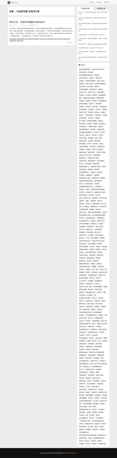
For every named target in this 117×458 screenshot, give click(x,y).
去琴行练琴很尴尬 (84, 223)
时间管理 (94, 95)
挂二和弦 (95, 401)
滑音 (97, 269)
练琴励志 (81, 95)
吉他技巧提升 (89, 306)
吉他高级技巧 (103, 106)
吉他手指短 (82, 295)
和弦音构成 (82, 123)
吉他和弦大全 (29, 39)
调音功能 (81, 395)
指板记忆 (100, 121)
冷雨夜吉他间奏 (83, 249)
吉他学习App (90, 303)
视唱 (104, 292)
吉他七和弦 (82, 86)
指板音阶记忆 (94, 206)
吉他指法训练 (100, 129)
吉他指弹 (89, 123)
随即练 (97, 372)
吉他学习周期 (99, 375)
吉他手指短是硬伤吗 (100, 83)
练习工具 (103, 203)
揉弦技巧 (100, 149)
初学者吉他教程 (83, 278)
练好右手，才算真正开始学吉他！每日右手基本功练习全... (93, 13)
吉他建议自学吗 (98, 318)
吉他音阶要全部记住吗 (85, 312)
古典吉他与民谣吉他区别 (86, 181)
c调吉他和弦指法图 (84, 266)
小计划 (87, 238)
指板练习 (91, 78)
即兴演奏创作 (83, 426)
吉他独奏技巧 (83, 355)
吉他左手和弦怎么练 (84, 241)
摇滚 (102, 358)
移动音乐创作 (89, 183)
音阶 (87, 415)
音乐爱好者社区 (83, 372)
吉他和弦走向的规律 (84, 298)
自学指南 (104, 395)
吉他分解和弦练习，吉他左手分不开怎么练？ (91, 48)
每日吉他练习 (99, 303)
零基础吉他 (94, 223)
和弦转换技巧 (21, 39)
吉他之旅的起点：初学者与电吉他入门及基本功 (92, 34)
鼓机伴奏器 (89, 358)
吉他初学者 (51, 39)
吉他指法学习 (89, 301)
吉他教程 (96, 306)
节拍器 (90, 438)
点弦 (80, 366)
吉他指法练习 (83, 332)
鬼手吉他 (90, 289)
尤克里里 (100, 223)
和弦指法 (98, 258)
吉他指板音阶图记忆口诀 (86, 186)
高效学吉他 (100, 255)
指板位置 (81, 429)
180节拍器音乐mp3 (90, 252)
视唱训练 (90, 169)
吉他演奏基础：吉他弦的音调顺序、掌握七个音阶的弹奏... (93, 39)
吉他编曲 (93, 266)
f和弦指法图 (43, 39)
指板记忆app (82, 152)
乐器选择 (91, 249)
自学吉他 (81, 415)
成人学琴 (96, 132)
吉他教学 (103, 306)
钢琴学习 (91, 338)
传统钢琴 (102, 238)
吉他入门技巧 (100, 81)
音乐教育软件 (83, 118)
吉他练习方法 (103, 401)
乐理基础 (81, 101)
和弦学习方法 (92, 92)
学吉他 (81, 441)
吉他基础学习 (89, 175)
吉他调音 (81, 106)
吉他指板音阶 (102, 95)
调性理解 (95, 403)
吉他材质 (81, 269)
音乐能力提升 (93, 89)
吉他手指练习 (95, 386)
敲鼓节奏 (95, 261)
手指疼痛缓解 (83, 398)
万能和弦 (93, 309)
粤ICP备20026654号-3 (71, 453)
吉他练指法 (91, 343)
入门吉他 (88, 386)
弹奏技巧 (96, 86)
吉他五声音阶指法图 (84, 69)
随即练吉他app (83, 352)
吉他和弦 (100, 298)
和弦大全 (81, 183)
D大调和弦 (86, 206)
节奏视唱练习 (100, 218)
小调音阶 (104, 115)
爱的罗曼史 (97, 141)
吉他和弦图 (13, 40)
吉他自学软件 (100, 146)
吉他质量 (100, 412)
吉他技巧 (37, 39)
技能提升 (81, 201)
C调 (95, 295)
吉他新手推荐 (83, 438)
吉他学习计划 (83, 112)
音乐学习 (94, 298)
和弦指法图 (90, 232)
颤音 (90, 286)
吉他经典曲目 (97, 155)
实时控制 (93, 441)
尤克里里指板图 (87, 403)
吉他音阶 (88, 378)
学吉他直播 (88, 163)
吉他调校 (93, 221)
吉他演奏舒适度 (92, 275)
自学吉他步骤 (99, 235)
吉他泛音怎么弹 (102, 272)
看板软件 (81, 292)
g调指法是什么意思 (99, 192)
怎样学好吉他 (103, 198)
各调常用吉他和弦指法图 (97, 189)
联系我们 (106, 2)
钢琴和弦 (98, 249)
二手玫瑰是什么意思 (84, 421)
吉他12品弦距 (83, 389)
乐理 (80, 309)
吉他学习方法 (94, 361)
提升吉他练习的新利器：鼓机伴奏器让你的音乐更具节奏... (93, 24)
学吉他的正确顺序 (92, 121)
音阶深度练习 (91, 152)
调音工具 (88, 135)
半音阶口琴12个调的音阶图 (96, 352)
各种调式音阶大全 (93, 332)
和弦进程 (81, 386)
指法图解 (90, 138)
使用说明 (99, 2)
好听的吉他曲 (83, 289)
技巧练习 (91, 418)
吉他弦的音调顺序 (91, 81)
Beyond (81, 163)
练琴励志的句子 (89, 423)
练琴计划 (91, 278)
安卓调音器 (91, 375)
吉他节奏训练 (98, 229)
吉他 (80, 403)
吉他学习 (98, 278)
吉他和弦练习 (89, 283)
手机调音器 (96, 358)
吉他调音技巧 (90, 226)
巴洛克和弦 (101, 266)
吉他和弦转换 (95, 203)
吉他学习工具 (83, 326)
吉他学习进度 (83, 318)
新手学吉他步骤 (83, 246)
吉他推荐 (98, 369)
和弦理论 (94, 101)
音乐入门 (81, 369)
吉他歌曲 (91, 209)
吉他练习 (97, 118)
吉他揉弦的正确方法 (84, 409)
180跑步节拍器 (92, 126)
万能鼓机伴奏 (89, 346)
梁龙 (92, 363)
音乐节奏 (81, 229)
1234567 (89, 143)
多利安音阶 (91, 326)
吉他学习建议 (83, 138)
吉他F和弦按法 (59, 39)
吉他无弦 (103, 381)
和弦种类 (99, 243)
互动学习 (96, 283)
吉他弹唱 (94, 412)
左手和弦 (81, 192)
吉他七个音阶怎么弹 (84, 198)
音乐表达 (88, 321)
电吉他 (98, 415)
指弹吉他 (94, 272)
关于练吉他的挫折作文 (98, 421)
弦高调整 (88, 429)
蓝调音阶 (102, 178)
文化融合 (102, 112)
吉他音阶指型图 (83, 89)
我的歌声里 (99, 78)
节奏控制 (90, 112)
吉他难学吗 (95, 198)
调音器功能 (86, 309)
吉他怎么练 (99, 338)
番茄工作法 (97, 232)
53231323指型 (83, 406)
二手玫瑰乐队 (98, 186)
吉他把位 (93, 172)
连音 (106, 315)
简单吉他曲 (82, 143)
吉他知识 (91, 2)
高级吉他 (99, 309)
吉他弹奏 (90, 281)
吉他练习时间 (83, 235)
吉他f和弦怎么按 (90, 369)
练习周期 (88, 95)
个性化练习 (101, 409)
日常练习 (88, 443)
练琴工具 (94, 149)
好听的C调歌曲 (83, 103)
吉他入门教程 (92, 406)
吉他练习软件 (83, 343)
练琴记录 (97, 195)
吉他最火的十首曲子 (93, 158)
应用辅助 (81, 443)
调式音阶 (99, 252)
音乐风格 (100, 389)
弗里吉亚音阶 (90, 258)
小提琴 (87, 189)
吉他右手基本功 (83, 78)
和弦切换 (91, 195)
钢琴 (80, 98)
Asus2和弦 (95, 335)
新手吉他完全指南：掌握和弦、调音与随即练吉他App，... (92, 52)
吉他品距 (81, 83)
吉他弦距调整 (92, 355)
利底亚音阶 (92, 255)
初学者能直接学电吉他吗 (86, 75)
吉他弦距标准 (83, 169)
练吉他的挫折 (83, 109)
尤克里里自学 (83, 72)
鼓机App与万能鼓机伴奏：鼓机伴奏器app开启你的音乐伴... (93, 18)
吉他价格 (81, 81)
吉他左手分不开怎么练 (98, 69)
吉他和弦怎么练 (102, 392)
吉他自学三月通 (83, 286)
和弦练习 (100, 126)
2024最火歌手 (83, 126)
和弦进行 (95, 143)
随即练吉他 (13, 39)
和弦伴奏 (104, 246)
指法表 (96, 426)
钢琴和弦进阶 (100, 98)
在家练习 (99, 441)
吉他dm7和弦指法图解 (94, 212)
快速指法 (81, 283)
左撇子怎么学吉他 (102, 323)
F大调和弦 (67, 39)
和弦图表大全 (83, 158)
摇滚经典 (93, 129)
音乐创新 (81, 306)
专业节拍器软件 (91, 383)
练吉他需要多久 (102, 101)
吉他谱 (89, 412)
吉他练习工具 (103, 269)
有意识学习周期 (100, 152)
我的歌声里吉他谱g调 (89, 98)
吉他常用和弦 (100, 92)
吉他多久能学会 (83, 255)
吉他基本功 (100, 383)
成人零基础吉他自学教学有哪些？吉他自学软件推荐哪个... (93, 58)
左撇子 (87, 201)
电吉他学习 (102, 123)
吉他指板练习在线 (96, 166)
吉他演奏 (96, 301)
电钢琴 (105, 338)
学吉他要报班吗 (83, 418)
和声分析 (98, 209)
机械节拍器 (82, 381)
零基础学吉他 (102, 443)
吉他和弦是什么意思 (84, 178)
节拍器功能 (97, 115)
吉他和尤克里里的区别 (85, 401)
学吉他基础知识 (83, 338)
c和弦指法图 (95, 178)
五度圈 (89, 341)
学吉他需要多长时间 (91, 315)
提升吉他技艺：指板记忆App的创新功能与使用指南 (93, 44)
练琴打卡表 (104, 321)
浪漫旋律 (88, 101)
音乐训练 (88, 149)
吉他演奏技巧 (83, 275)
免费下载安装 (98, 181)
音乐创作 (94, 135)
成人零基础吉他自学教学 (98, 215)
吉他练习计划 (100, 221)
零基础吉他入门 (102, 435)
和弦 (99, 341)
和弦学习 (88, 272)
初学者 (104, 166)
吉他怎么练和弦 (102, 329)
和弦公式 (99, 201)
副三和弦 (90, 426)
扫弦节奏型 (90, 86)
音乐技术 (86, 441)
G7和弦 (81, 423)
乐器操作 (91, 372)
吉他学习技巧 (83, 212)
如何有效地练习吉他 (84, 215)
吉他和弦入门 (87, 366)
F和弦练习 (20, 40)
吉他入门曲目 (89, 83)
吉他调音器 (82, 232)
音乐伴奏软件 (100, 161)
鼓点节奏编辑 (92, 243)
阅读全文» (70, 42)
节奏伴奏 (90, 72)
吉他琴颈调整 (89, 395)
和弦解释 (81, 272)
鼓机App (81, 252)
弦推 (80, 206)
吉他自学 (91, 103)
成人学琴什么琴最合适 (100, 363)
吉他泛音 (81, 135)
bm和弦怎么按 (96, 378)
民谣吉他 (81, 335)
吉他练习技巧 (83, 243)
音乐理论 (96, 183)
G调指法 (93, 263)
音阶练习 (88, 203)
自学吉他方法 (103, 206)
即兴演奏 (102, 403)
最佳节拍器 (99, 343)
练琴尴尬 (81, 175)
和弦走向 (81, 238)
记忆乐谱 (81, 378)
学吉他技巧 (91, 109)
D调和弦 (95, 123)
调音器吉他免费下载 (84, 323)
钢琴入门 (81, 115)
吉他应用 (88, 106)
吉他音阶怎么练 (92, 389)
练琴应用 (81, 392)
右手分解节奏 (99, 418)
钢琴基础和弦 (92, 161)
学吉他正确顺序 (97, 286)
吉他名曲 (104, 341)
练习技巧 (94, 341)
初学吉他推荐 (98, 346)
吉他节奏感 (95, 349)
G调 (93, 269)
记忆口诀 (81, 321)
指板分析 (97, 423)
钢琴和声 (96, 169)
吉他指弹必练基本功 (98, 438)
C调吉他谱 (104, 398)
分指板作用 (82, 258)
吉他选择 (88, 269)
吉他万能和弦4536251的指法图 (87, 435)
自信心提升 (95, 106)
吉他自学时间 (83, 141)
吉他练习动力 (89, 229)
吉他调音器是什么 (84, 166)
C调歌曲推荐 (100, 355)
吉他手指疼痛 (94, 238)
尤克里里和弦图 (83, 209)
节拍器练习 (102, 361)
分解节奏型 (98, 103)
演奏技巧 (94, 443)
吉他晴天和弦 (83, 161)
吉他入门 (104, 249)
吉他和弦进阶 (89, 115)
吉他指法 (81, 203)
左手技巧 (98, 109)
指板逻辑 (96, 175)
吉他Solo (90, 398)
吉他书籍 (90, 141)
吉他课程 (100, 315)
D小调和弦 (90, 295)
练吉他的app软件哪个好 (85, 132)
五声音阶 (91, 415)
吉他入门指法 (99, 226)
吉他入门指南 (98, 138)
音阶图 (105, 286)
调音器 (101, 143)
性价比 (94, 323)
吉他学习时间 (98, 289)
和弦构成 (99, 172)
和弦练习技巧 (83, 92)
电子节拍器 (82, 121)
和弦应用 (81, 189)
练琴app (96, 112)
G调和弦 (81, 346)
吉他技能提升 (98, 281)
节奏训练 (104, 109)
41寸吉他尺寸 (83, 281)
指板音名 (99, 263)
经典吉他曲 (82, 412)
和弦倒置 (81, 349)
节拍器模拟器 (95, 321)
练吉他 (101, 426)
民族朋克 (96, 75)
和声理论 (81, 218)
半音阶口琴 (82, 383)
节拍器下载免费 (83, 146)
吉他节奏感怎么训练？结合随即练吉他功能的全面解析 (93, 30)
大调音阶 (81, 149)
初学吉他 (89, 261)
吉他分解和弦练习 (84, 129)
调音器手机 (82, 261)
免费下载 (94, 392)
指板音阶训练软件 (84, 263)
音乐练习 (90, 318)
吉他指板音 (82, 341)
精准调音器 (96, 381)
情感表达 (100, 89)
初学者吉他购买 (97, 312)
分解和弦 (99, 292)
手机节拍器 (92, 146)
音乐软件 (91, 246)
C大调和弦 (91, 235)
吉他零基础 (97, 395)
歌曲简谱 (93, 201)
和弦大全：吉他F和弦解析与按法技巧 (27, 22)
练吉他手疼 (95, 429)
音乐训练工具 (89, 192)
